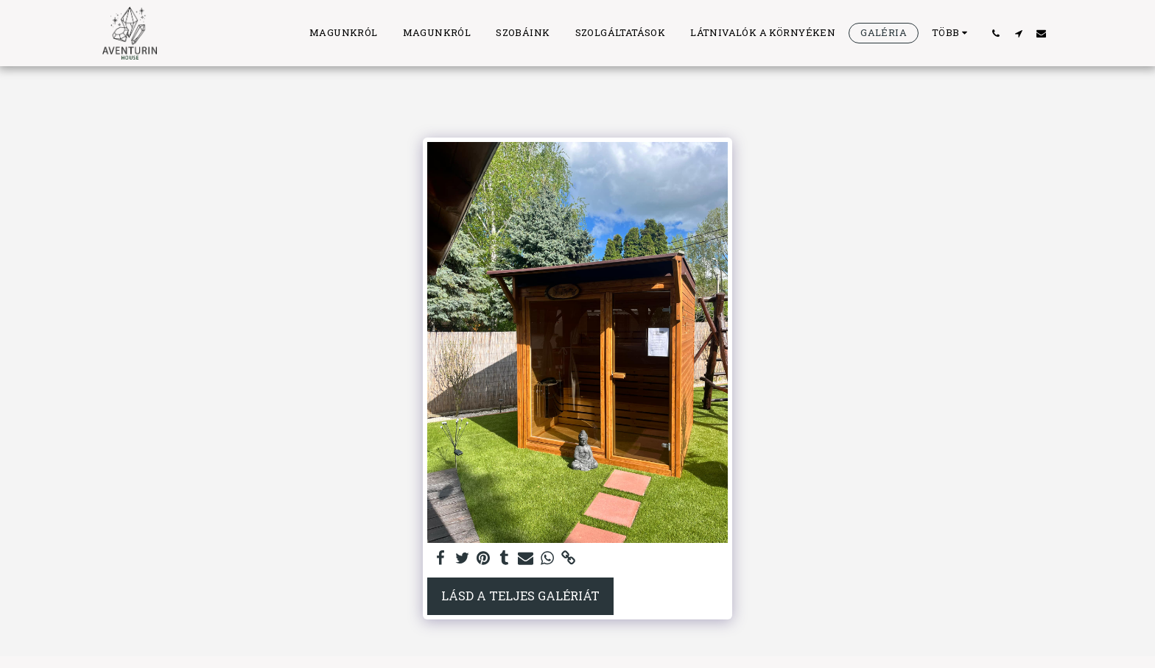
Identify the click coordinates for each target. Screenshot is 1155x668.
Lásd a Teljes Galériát (520, 595)
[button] (995, 33)
